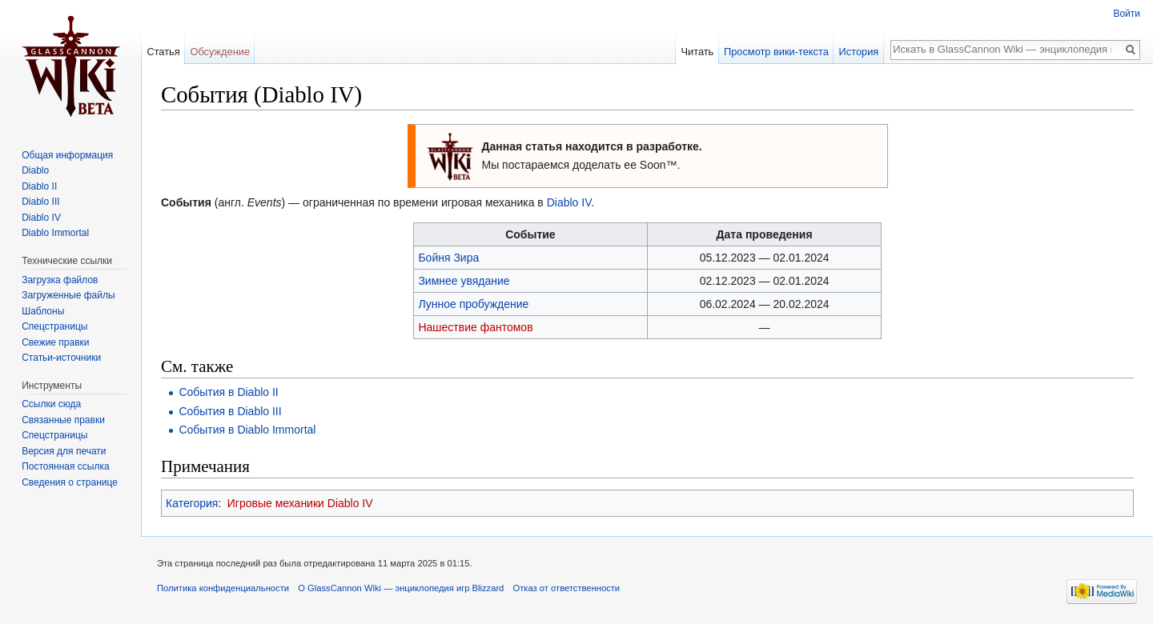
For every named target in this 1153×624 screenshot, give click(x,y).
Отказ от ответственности (567, 588)
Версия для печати (64, 451)
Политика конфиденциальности (223, 588)
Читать (697, 52)
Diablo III (40, 201)
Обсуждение (220, 52)
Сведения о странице (70, 482)
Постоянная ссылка (65, 466)
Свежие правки (55, 342)
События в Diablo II (228, 392)
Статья (163, 52)
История (859, 52)
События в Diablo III (230, 411)
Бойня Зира (448, 257)
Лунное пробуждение (473, 304)
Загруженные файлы (68, 295)
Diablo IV (569, 202)
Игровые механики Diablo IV (300, 503)
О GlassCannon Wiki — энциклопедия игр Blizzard (401, 588)
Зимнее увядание (463, 280)
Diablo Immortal (55, 232)
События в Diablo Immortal (247, 429)
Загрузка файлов (60, 280)
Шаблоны (43, 311)
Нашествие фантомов (475, 327)
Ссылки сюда (51, 404)
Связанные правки (63, 420)
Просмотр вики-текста (776, 52)
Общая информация (67, 155)
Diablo (35, 170)
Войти (1126, 13)
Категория (192, 503)
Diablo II (39, 186)
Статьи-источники (61, 357)
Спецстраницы (54, 326)
